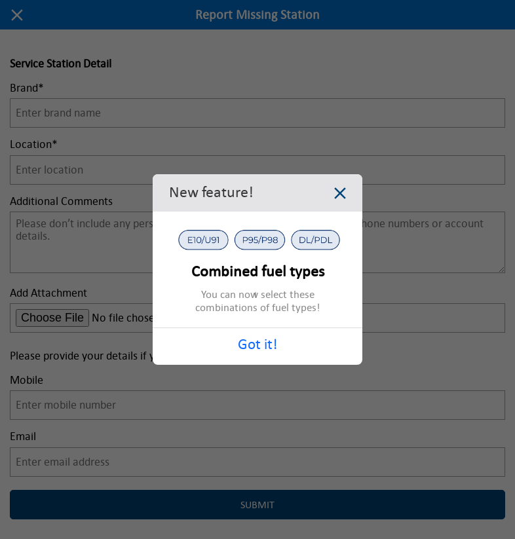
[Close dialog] (340, 195)
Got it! (257, 344)
